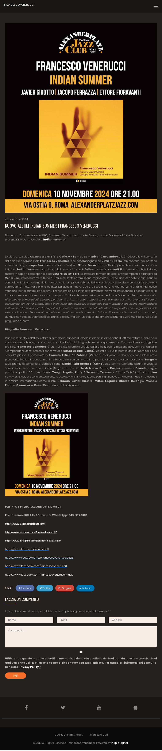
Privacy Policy (29, 667)
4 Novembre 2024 (16, 219)
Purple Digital (119, 743)
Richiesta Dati (99, 735)
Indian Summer (54, 239)
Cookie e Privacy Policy (68, 735)
